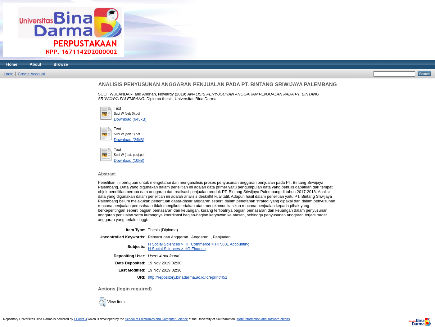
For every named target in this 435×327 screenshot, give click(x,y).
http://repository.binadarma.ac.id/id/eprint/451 (187, 277)
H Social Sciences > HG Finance (177, 248)
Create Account (31, 74)
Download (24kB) (129, 139)
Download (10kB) (129, 160)
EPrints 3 (80, 319)
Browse (61, 64)
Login (8, 74)
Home (11, 64)
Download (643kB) (130, 119)
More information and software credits (263, 319)
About (35, 64)
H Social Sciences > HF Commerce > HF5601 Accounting (198, 244)
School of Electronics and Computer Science (156, 319)
